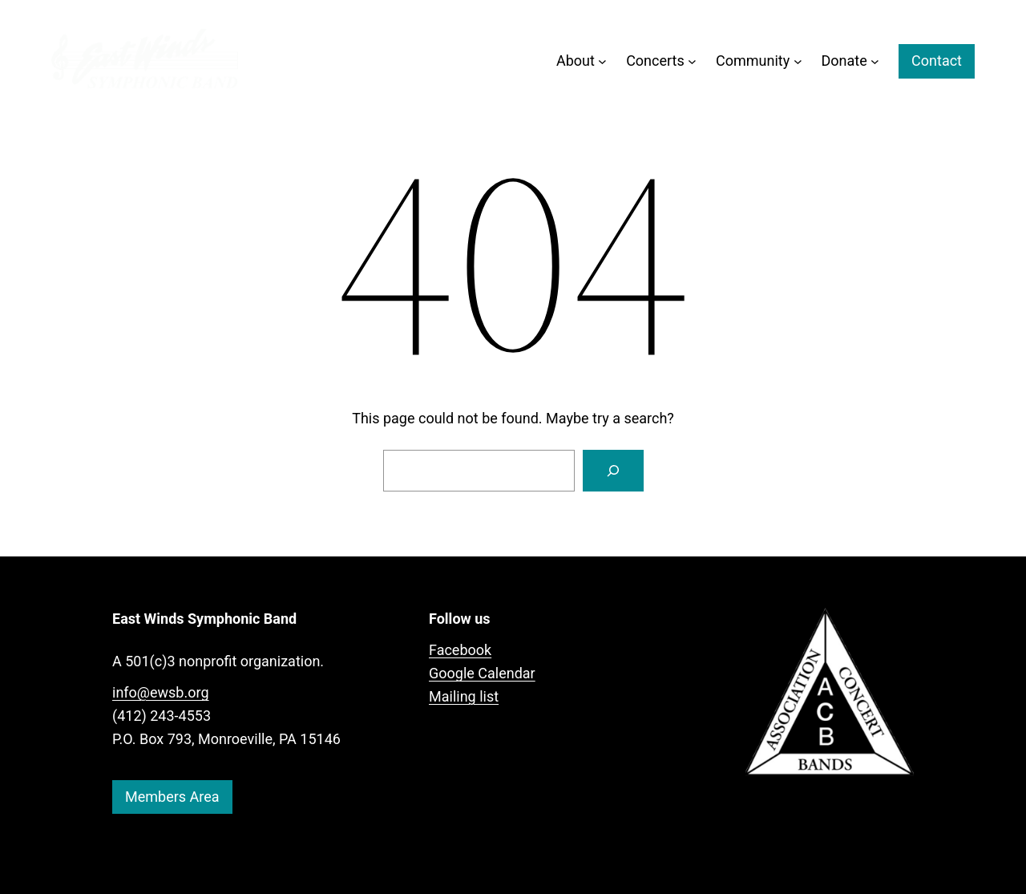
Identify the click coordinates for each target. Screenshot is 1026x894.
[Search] (613, 470)
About (575, 60)
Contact (936, 60)
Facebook (460, 649)
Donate (844, 60)
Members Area (172, 796)
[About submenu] (602, 61)
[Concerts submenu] (692, 61)
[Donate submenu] (874, 61)
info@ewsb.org (160, 692)
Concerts (655, 60)
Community (753, 60)
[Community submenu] (798, 61)
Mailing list (464, 696)
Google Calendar (482, 673)
